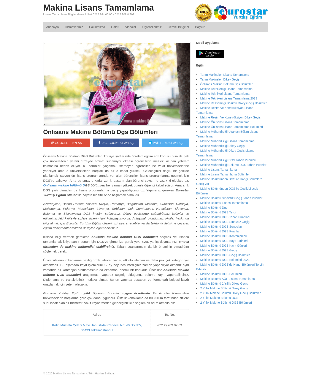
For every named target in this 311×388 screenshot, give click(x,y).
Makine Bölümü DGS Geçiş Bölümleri (225, 255)
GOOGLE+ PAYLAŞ (66, 143)
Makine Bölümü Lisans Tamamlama (224, 203)
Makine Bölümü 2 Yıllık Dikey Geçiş (224, 283)
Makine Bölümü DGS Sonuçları (221, 226)
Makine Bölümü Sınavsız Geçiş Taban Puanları (231, 198)
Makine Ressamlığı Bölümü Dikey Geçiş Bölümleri (233, 103)
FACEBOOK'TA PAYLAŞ (116, 143)
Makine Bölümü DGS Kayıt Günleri (223, 245)
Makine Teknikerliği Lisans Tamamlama (226, 89)
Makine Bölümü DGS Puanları (220, 231)
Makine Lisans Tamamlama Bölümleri (225, 174)
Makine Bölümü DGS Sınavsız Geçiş (224, 222)
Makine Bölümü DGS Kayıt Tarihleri (224, 241)
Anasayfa (52, 27)
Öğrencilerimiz (152, 27)
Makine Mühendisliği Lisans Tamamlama (227, 141)
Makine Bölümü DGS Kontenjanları (223, 236)
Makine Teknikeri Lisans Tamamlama (224, 93)
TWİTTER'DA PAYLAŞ (165, 143)
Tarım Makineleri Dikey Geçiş (219, 79)
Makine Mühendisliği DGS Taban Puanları (228, 160)
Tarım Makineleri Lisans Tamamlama (224, 74)
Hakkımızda (97, 27)
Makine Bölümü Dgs (213, 207)
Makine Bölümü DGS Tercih (218, 212)
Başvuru (200, 27)
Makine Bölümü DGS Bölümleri (221, 274)
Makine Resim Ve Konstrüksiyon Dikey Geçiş (230, 117)
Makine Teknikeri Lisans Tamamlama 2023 (228, 98)
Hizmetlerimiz (74, 27)
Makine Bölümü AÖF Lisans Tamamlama (227, 279)
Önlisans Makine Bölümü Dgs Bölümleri (100, 132)
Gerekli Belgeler (178, 27)
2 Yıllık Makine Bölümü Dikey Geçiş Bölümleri (230, 293)
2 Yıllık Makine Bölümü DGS (219, 298)
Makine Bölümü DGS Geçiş (218, 250)
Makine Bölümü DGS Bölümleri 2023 (224, 260)
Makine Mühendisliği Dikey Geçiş (222, 146)
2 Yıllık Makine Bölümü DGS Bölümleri (226, 302)
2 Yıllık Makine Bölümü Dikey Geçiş (224, 288)
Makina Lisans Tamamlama (98, 7)
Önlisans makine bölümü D (64, 185)
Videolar (130, 27)
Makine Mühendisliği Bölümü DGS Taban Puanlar (233, 165)
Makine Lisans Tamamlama (218, 169)
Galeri (115, 27)
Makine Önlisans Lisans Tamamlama (224, 122)
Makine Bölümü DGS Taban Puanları (225, 217)
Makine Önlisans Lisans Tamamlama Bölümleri (231, 127)
